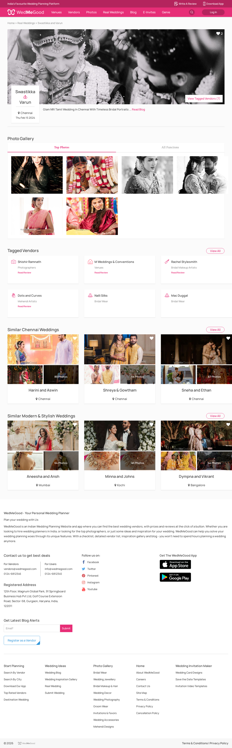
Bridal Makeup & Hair (105, 686)
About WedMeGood (147, 672)
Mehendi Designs (103, 726)
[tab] (61, 147)
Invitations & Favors (105, 713)
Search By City (13, 679)
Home (11, 23)
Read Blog (138, 109)
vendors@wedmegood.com (20, 569)
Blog (133, 12)
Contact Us (143, 686)
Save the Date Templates (190, 679)
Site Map (141, 693)
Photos (91, 12)
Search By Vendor (14, 672)
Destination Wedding (16, 699)
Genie (166, 12)
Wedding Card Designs (188, 672)
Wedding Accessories (106, 720)
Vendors (74, 12)
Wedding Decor (102, 693)
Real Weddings (113, 12)
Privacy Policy (144, 706)
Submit (66, 628)
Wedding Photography (106, 699)
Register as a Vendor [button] (22, 640)
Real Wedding (53, 686)
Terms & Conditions (147, 699)
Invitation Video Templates (191, 686)
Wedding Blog (53, 672)
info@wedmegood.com (58, 569)
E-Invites (149, 12)
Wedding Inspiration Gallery (61, 679)
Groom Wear (100, 706)
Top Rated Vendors (15, 693)
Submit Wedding (54, 693)
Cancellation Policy (147, 713)
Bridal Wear (100, 672)
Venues (56, 12)
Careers (141, 679)
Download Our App (15, 686)
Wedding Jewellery (104, 679)
